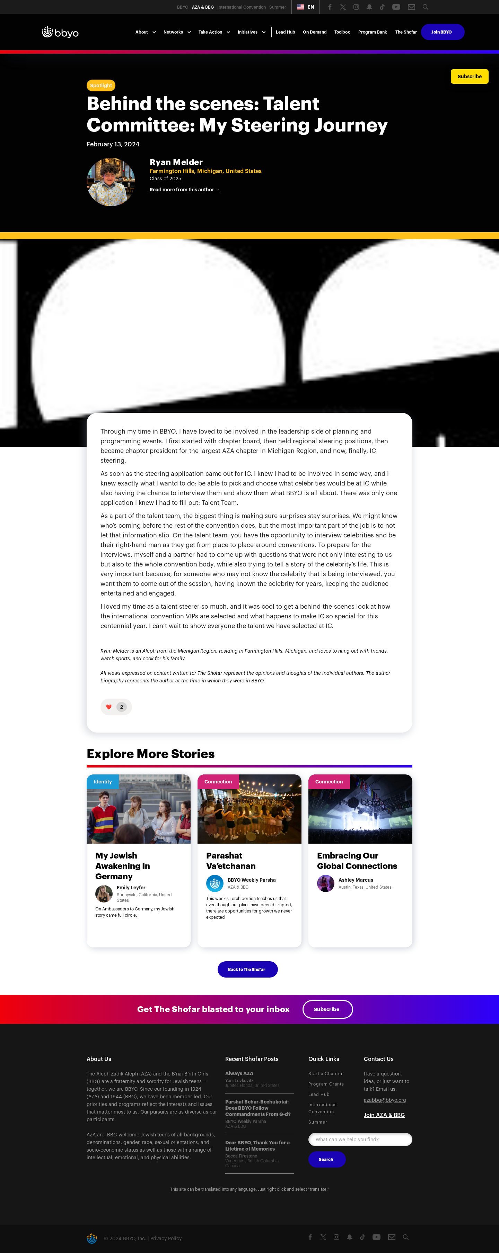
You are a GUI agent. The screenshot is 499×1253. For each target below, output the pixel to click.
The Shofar (406, 32)
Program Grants (326, 1084)
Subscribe (327, 1009)
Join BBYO (441, 32)
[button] (305, 7)
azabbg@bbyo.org (385, 1100)
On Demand (315, 32)
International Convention (322, 1108)
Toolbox (342, 32)
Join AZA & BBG (384, 1115)
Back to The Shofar (246, 970)
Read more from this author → (185, 189)
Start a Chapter (325, 1074)
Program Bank (372, 32)
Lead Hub (285, 32)
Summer (317, 1122)
